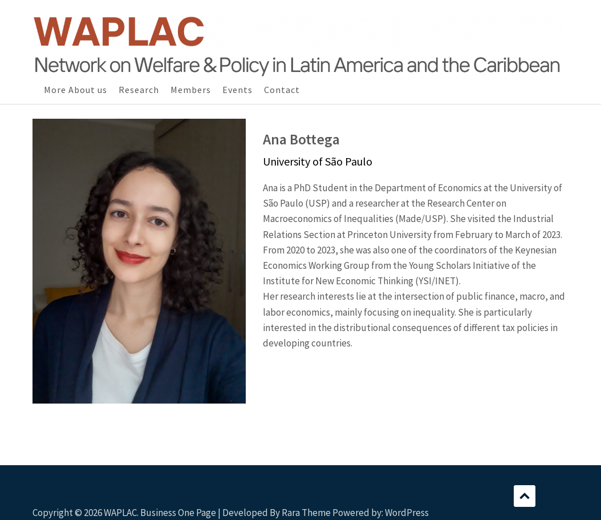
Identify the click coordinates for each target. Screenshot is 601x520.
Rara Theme (306, 512)
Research (139, 89)
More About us (75, 89)
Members (190, 89)
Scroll (524, 496)
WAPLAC (120, 512)
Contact (282, 89)
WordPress (407, 512)
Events (237, 89)
